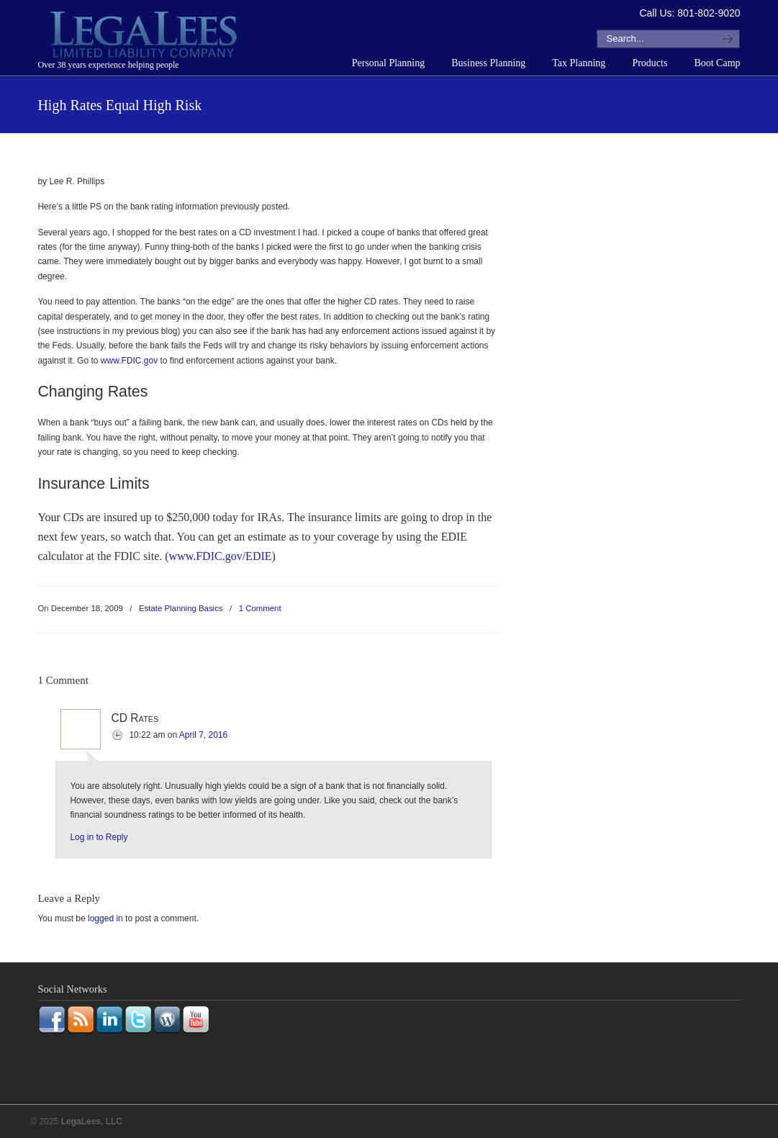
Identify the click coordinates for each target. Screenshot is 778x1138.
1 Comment (260, 608)
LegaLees (145, 36)
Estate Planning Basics (181, 608)
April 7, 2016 (203, 735)
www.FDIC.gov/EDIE (220, 556)
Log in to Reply (98, 837)
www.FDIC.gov (129, 361)
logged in (105, 918)
